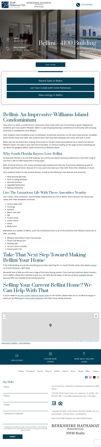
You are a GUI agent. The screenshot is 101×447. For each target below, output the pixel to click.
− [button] (4, 318)
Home (21, 371)
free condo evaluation (35, 298)
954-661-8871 (57, 396)
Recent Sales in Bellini (50, 80)
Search (40, 371)
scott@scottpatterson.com (75, 396)
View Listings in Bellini (51, 95)
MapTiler (82, 341)
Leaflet (76, 341)
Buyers (49, 371)
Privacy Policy (69, 414)
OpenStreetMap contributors (92, 341)
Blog (88, 371)
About (80, 371)
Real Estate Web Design (62, 418)
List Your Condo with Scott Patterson (50, 88)
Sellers (57, 371)
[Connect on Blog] (98, 377)
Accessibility (81, 414)
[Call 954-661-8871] (84, 5)
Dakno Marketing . (84, 418)
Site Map (92, 396)
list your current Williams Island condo (33, 295)
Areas (73, 371)
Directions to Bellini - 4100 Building (16, 343)
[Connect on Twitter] (94, 377)
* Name (6, 387)
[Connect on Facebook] (86, 377)
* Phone (6, 396)
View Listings (50, 64)
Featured (30, 371)
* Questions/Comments (13, 414)
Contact (95, 371)
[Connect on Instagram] (90, 377)
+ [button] (4, 315)
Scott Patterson (14, 268)
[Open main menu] (97, 4)
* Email (6, 405)
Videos (65, 371)
